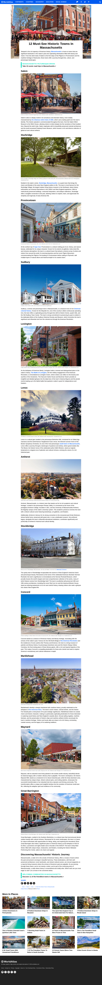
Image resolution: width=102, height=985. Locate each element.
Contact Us (7, 968)
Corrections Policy (40, 968)
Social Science (61, 2)
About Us (22, 968)
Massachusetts (56, 51)
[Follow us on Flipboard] (2, 972)
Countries (29, 2)
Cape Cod (37, 247)
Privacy (12, 968)
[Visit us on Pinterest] (12, 972)
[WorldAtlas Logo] (7, 2)
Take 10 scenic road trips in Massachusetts (38, 66)
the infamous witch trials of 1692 (42, 120)
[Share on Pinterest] (31, 883)
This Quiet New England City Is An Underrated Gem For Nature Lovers (62, 913)
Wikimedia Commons (62, 569)
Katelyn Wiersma (24, 888)
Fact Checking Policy (30, 968)
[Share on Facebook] (25, 883)
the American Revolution (69, 641)
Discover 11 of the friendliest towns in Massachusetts (42, 877)
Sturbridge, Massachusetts (48, 183)
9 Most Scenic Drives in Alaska (87, 950)
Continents (19, 2)
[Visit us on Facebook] (5, 972)
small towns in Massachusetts (69, 444)
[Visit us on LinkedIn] (15, 972)
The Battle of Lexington (39, 372)
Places (38, 888)
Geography (40, 2)
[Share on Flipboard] (22, 883)
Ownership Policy (50, 968)
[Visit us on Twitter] (8, 972)
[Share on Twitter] (28, 883)
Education (49, 2)
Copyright (17, 968)
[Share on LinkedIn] (34, 883)
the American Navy (35, 709)
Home (2, 968)
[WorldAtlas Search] (100, 2)
